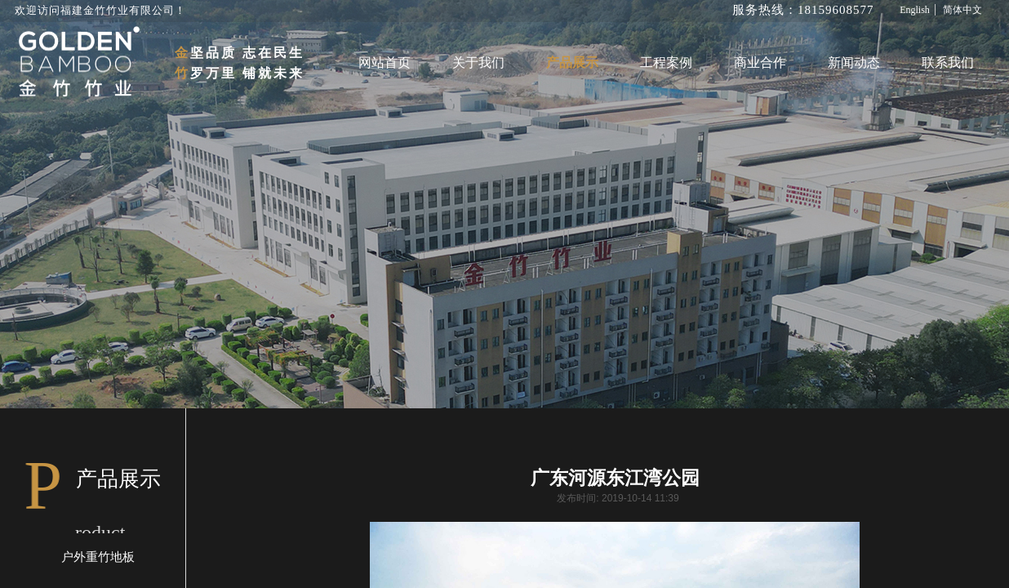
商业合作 (760, 62)
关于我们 (478, 62)
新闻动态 (854, 62)
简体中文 (962, 10)
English (915, 10)
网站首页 (384, 62)
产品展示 (572, 62)
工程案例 (666, 62)
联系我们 (948, 62)
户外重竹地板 (98, 557)
